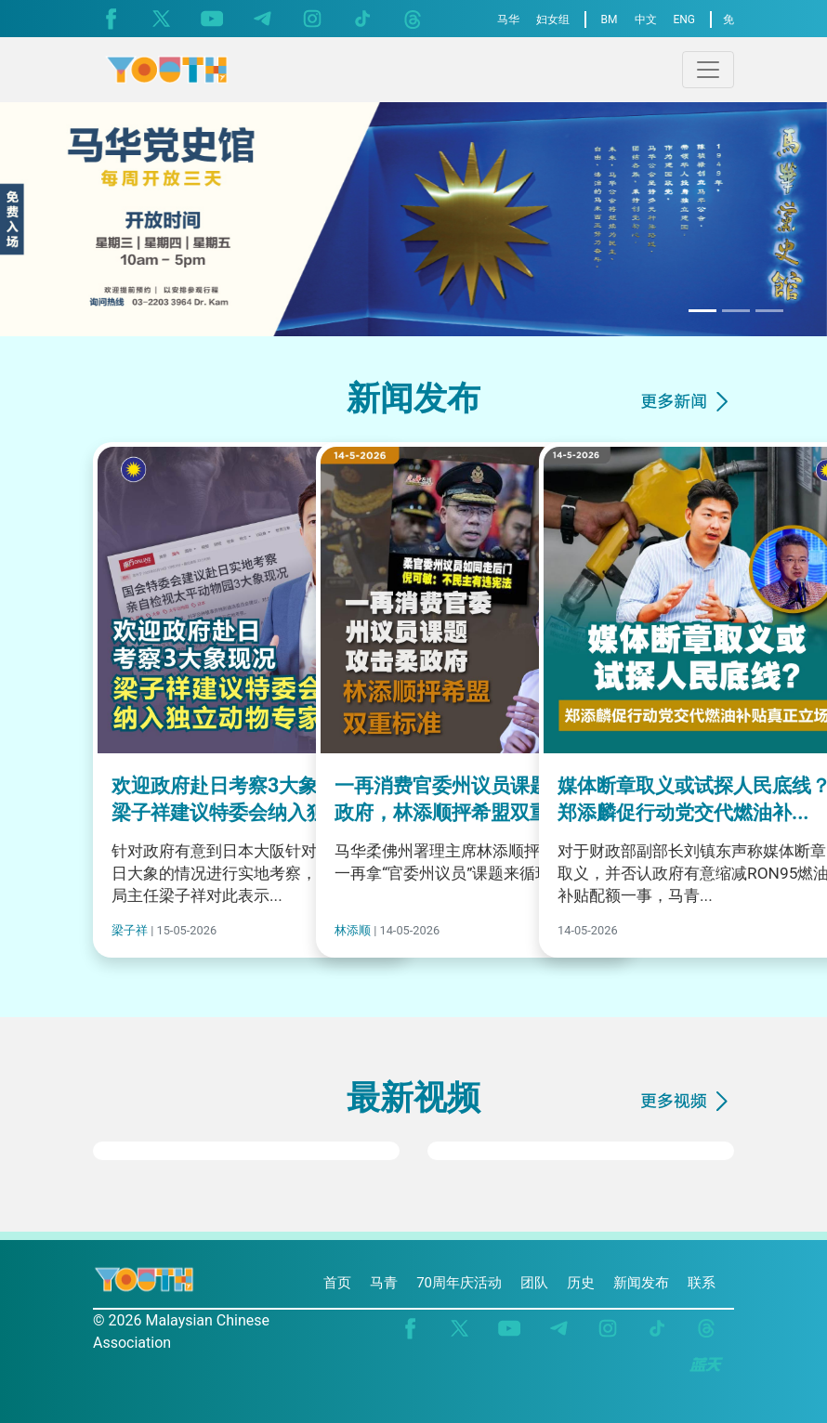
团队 (534, 1282)
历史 (581, 1282)
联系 (701, 1282)
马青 (384, 1282)
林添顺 (353, 930)
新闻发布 (641, 1282)
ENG (684, 19)
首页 (337, 1282)
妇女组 (553, 19)
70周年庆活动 (459, 1282)
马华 (508, 19)
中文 (646, 19)
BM (609, 19)
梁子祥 (130, 930)
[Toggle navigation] (708, 69)
